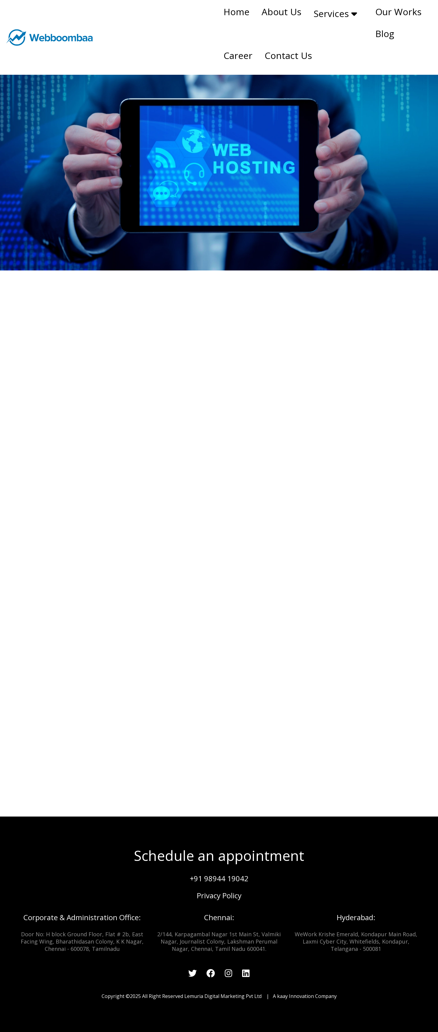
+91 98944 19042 (219, 878)
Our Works (398, 11)
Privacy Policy (219, 895)
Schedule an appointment (219, 855)
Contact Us (288, 55)
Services (335, 13)
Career (238, 55)
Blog (384, 33)
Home (236, 11)
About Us (281, 11)
